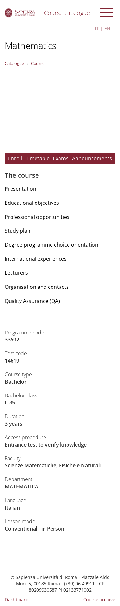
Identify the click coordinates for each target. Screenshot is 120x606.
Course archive (99, 599)
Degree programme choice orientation (51, 244)
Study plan (17, 230)
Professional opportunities (37, 216)
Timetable (38, 158)
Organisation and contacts (37, 286)
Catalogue (14, 63)
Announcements (92, 158)
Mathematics (30, 45)
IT (97, 29)
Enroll (15, 158)
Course (37, 63)
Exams (60, 158)
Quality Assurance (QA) (32, 300)
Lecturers (16, 272)
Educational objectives (32, 202)
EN (107, 29)
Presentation (20, 188)
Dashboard (16, 599)
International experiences (36, 258)
